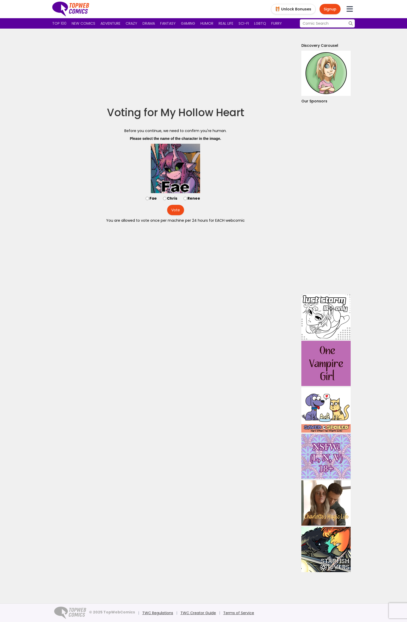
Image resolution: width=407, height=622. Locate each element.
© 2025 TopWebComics (112, 612)
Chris (172, 198)
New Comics (83, 23)
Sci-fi (244, 23)
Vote (175, 210)
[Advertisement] (175, 67)
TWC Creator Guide (198, 613)
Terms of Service (238, 613)
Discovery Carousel (319, 45)
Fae (153, 198)
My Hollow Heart (202, 112)
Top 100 (59, 23)
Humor (206, 23)
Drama (149, 23)
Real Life (226, 23)
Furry (276, 23)
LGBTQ (260, 23)
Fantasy (168, 23)
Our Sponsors (314, 101)
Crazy (131, 23)
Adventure (110, 23)
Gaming (188, 23)
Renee (193, 198)
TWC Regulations (157, 613)
